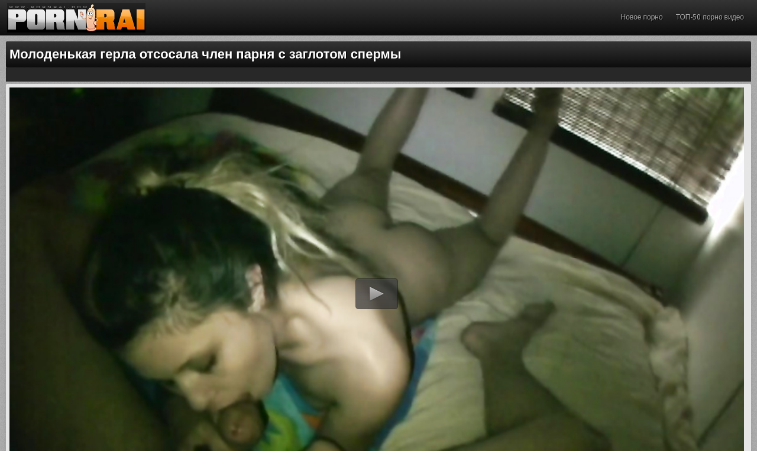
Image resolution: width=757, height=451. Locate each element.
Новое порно (642, 17)
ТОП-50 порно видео (710, 17)
